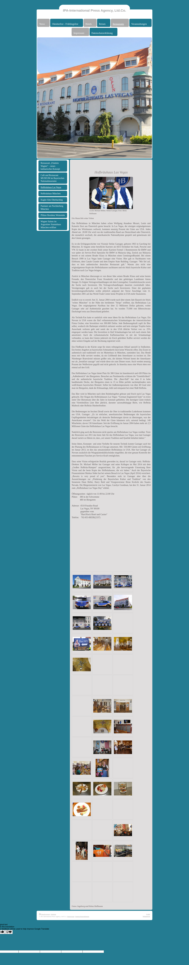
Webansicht (146, 916)
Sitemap (53, 914)
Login (148, 914)
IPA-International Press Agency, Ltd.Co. (94, 10)
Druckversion (44, 914)
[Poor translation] (9, 932)
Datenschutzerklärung (82, 916)
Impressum (70, 916)
